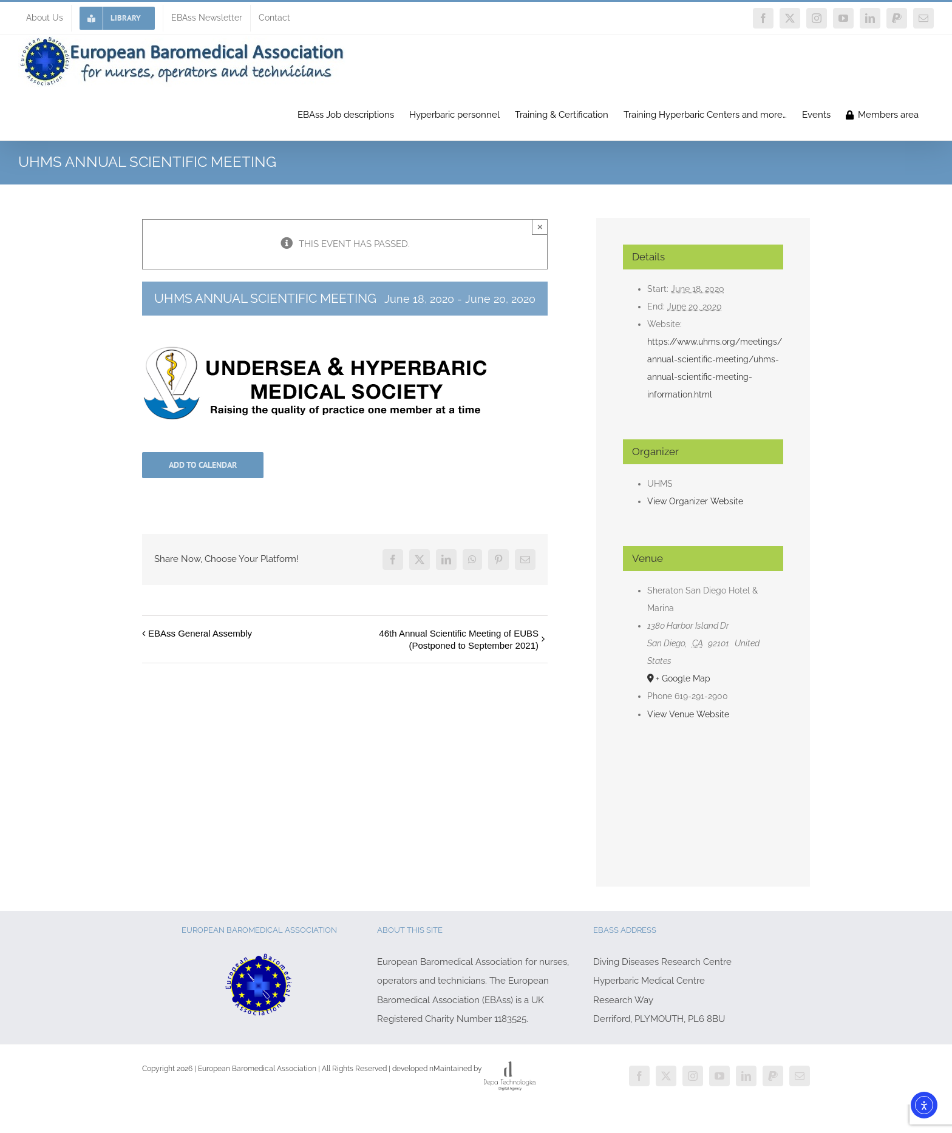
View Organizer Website (695, 501)
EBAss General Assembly (200, 633)
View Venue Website (688, 714)
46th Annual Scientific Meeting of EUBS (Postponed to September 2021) (459, 639)
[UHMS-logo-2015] (314, 350)
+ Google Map (683, 678)
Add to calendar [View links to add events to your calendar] (203, 465)
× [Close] (540, 227)
